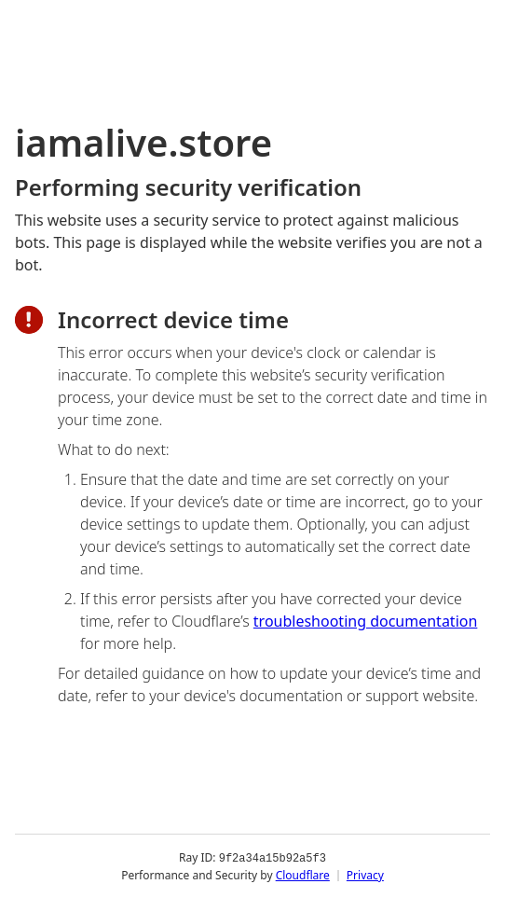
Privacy (365, 874)
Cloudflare (303, 874)
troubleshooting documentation (365, 621)
